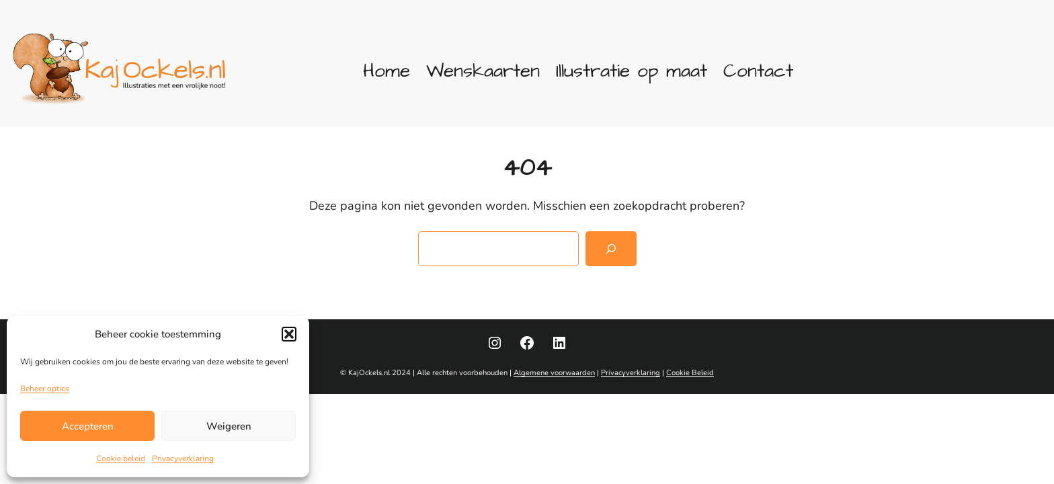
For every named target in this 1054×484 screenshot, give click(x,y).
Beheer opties (44, 388)
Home (386, 71)
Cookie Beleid (690, 373)
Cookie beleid (120, 458)
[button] (289, 334)
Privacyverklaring (183, 458)
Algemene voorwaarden (554, 373)
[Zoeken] (611, 248)
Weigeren (228, 426)
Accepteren (88, 426)
